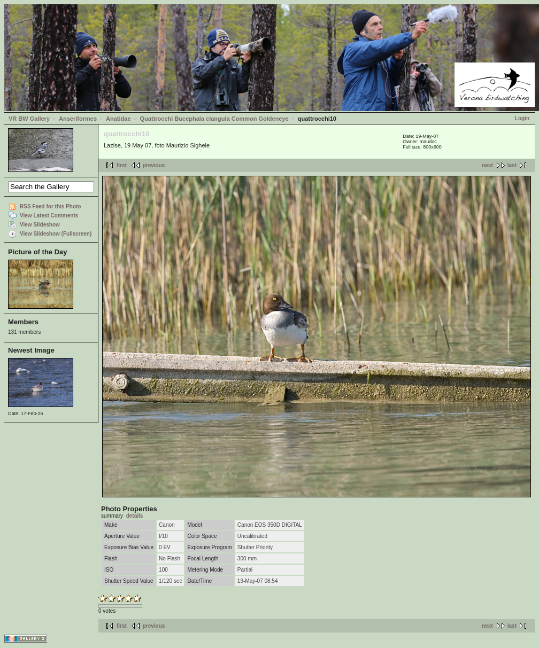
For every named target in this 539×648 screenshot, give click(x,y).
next (487, 165)
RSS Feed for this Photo (50, 206)
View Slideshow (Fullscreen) (55, 234)
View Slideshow (40, 225)
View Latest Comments (49, 215)
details (134, 516)
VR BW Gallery (29, 118)
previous (154, 165)
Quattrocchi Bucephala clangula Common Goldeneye (214, 118)
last (512, 165)
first (122, 165)
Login (522, 118)
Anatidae (118, 118)
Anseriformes (78, 118)
